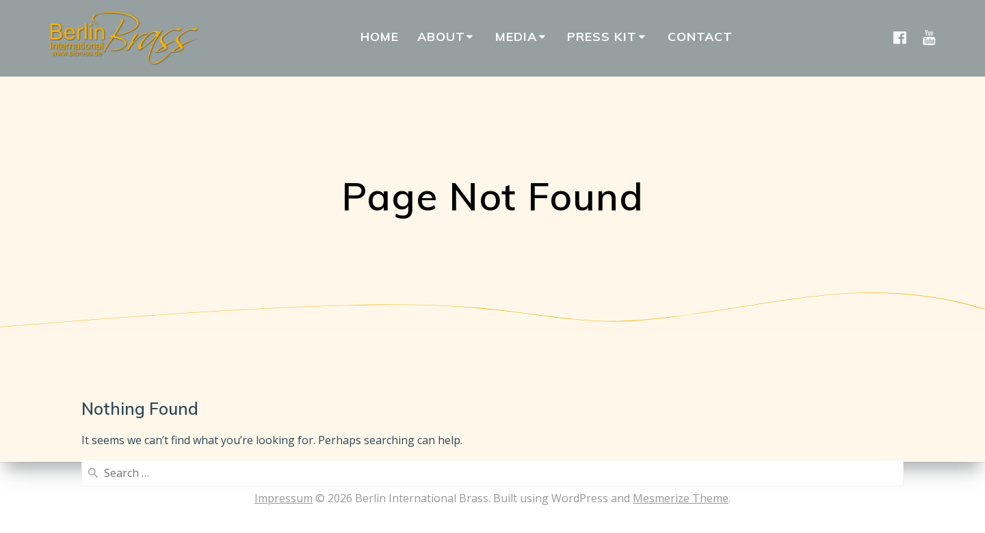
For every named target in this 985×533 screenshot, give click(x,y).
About (441, 36)
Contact (700, 36)
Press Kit (602, 36)
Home (379, 36)
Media (516, 36)
